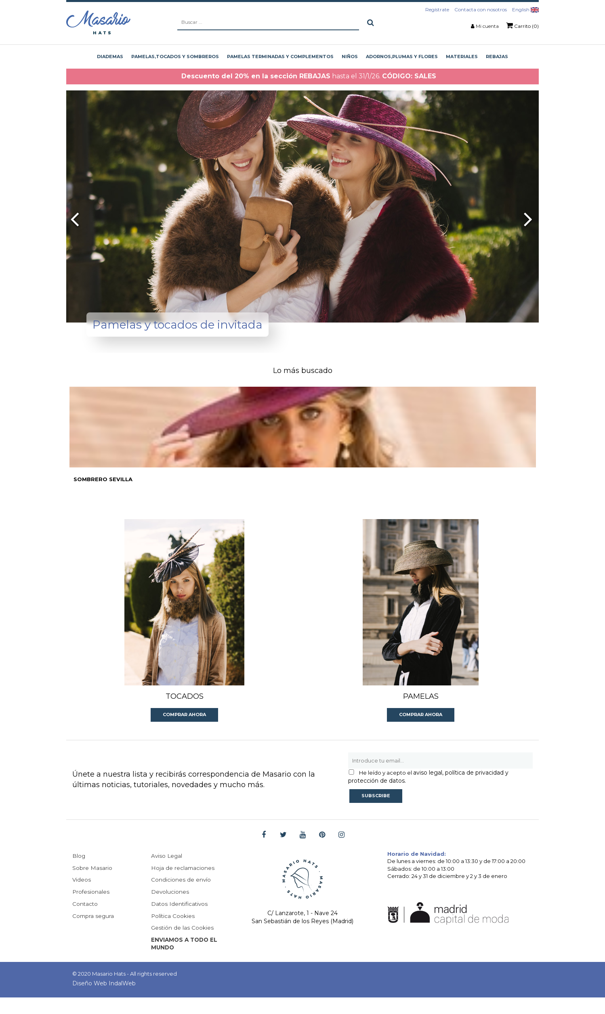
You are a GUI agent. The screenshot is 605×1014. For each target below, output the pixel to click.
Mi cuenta (487, 26)
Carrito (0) (522, 25)
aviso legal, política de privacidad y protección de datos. (428, 791)
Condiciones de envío (181, 895)
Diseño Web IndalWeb (104, 1000)
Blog (79, 871)
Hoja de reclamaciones (183, 883)
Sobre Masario (92, 883)
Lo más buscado (302, 370)
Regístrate (437, 9)
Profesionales (91, 907)
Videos (81, 895)
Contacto (85, 919)
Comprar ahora (184, 729)
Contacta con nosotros (480, 9)
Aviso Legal (167, 871)
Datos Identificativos (180, 919)
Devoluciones (170, 907)
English (525, 9)
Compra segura (93, 931)
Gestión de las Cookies (182, 943)
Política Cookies (173, 931)
